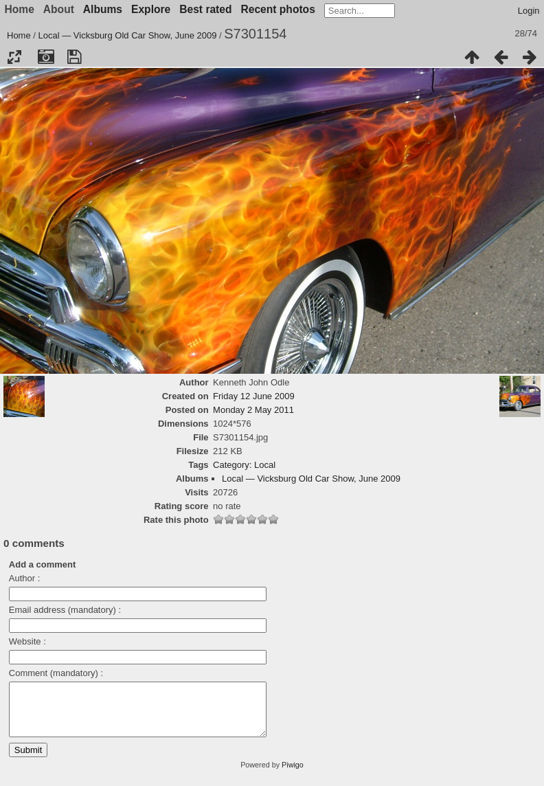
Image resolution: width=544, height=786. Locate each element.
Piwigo (293, 775)
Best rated (205, 9)
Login (529, 10)
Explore (150, 9)
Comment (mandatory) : (56, 673)
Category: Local (244, 465)
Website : (27, 641)
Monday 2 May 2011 (253, 410)
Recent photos (278, 9)
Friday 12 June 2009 (254, 396)
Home (19, 35)
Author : (25, 578)
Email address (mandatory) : (65, 610)
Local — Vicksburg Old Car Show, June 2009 (127, 35)
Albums (102, 9)
